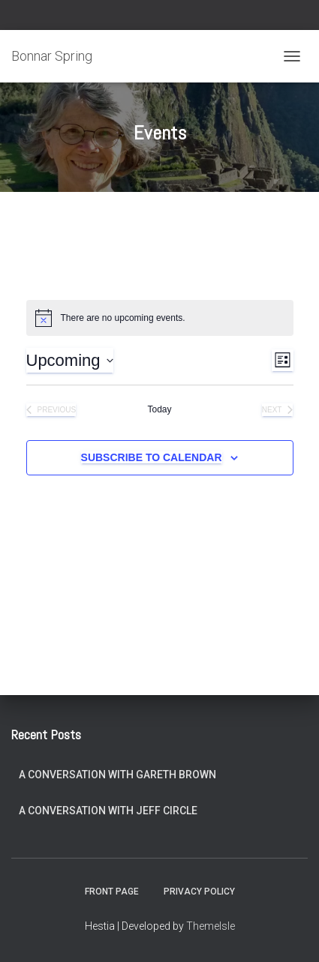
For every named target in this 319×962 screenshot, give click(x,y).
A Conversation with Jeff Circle (108, 811)
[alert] (159, 318)
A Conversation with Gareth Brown (117, 775)
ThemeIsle (210, 926)
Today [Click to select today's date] (159, 409)
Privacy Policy (199, 891)
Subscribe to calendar (151, 457)
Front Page (112, 891)
